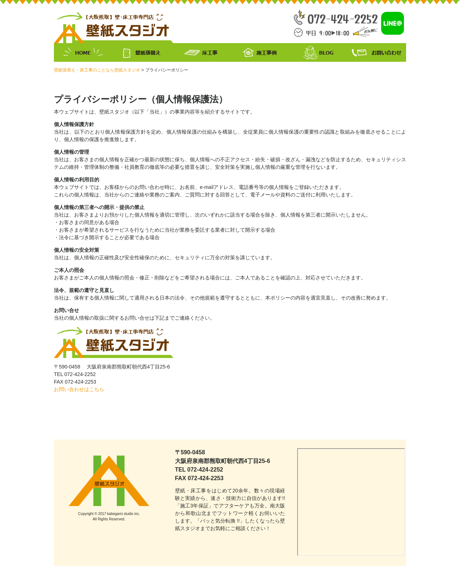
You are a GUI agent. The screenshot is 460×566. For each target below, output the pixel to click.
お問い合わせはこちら (79, 389)
